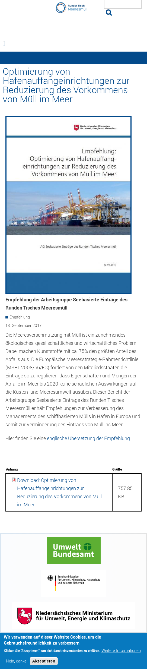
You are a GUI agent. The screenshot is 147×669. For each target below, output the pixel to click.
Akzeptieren (43, 663)
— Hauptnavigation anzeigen (73, 58)
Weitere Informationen (121, 652)
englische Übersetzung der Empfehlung (88, 438)
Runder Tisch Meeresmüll (73, 26)
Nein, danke (16, 663)
